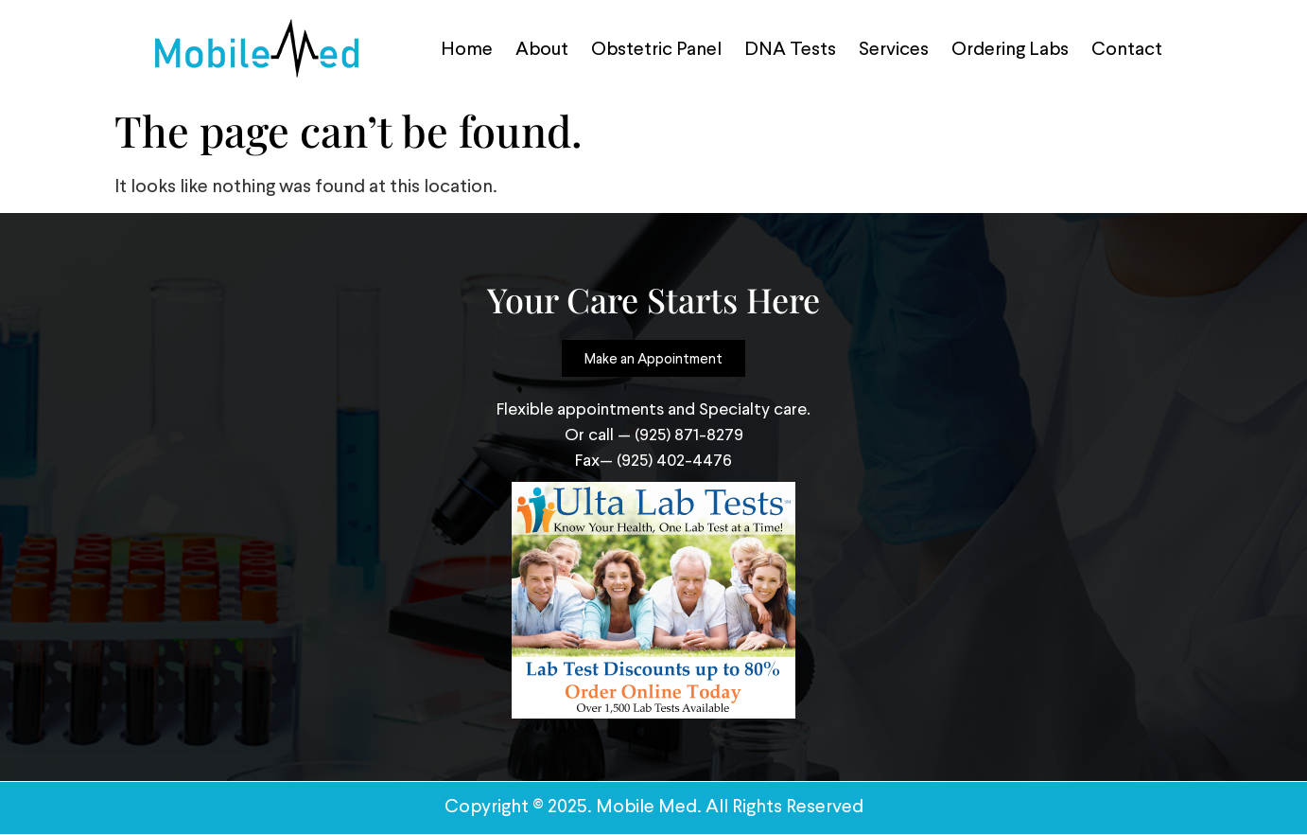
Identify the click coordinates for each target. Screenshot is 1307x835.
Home (467, 48)
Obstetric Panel (656, 48)
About (541, 48)
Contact (1126, 48)
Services (894, 48)
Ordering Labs (1010, 48)
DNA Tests (790, 48)
